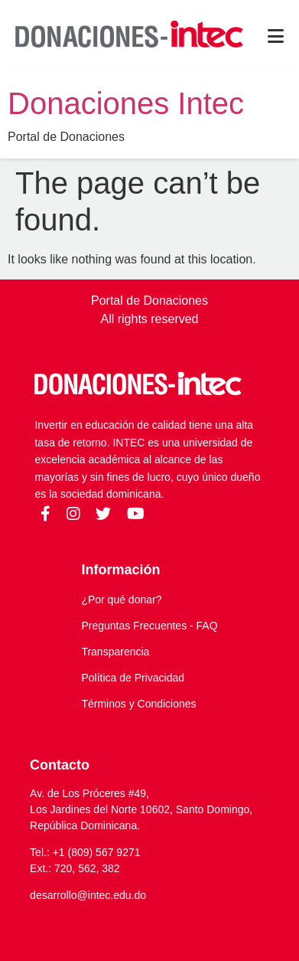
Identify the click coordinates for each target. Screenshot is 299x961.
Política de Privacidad (132, 678)
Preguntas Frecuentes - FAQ (149, 625)
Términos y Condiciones (138, 704)
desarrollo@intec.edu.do (88, 895)
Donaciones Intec (126, 103)
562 (87, 868)
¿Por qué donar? (121, 599)
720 (63, 868)
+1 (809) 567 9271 (97, 852)
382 (110, 868)
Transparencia (115, 652)
